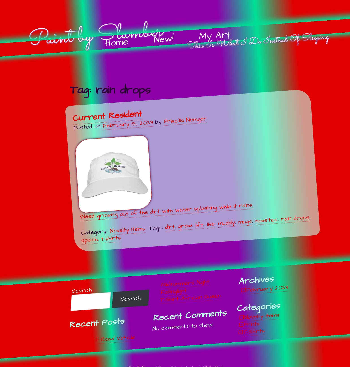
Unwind (83, 333)
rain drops (295, 218)
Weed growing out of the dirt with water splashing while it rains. (163, 178)
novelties (266, 220)
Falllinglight (173, 291)
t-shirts (111, 238)
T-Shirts (254, 331)
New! (163, 39)
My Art (215, 35)
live (211, 224)
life (199, 225)
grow (185, 226)
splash (89, 240)
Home (117, 42)
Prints (251, 324)
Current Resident (107, 116)
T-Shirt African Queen (190, 298)
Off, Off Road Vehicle (104, 339)
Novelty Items (128, 230)
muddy (226, 222)
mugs (245, 221)
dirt (170, 227)
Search (81, 290)
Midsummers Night (185, 283)
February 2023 (267, 288)
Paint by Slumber (95, 35)
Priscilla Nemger (185, 120)
